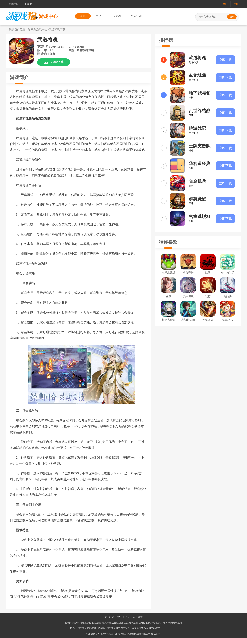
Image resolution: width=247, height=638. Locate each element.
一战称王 (207, 296)
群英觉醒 (197, 198)
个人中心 (136, 16)
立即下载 (225, 60)
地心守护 (188, 272)
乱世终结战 (199, 110)
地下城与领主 (199, 93)
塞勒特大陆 (188, 319)
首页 (83, 16)
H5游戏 (28, 4)
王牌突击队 (199, 145)
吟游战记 (197, 128)
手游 (99, 16)
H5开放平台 (123, 617)
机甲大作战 (168, 319)
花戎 (168, 296)
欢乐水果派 (168, 272)
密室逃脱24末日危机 (199, 217)
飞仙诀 (227, 296)
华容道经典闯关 (199, 164)
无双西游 (207, 319)
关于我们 (109, 617)
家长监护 (138, 617)
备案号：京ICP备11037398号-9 (113, 628)
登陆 (225, 4)
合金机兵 (197, 181)
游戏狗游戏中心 (37, 29)
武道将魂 (197, 57)
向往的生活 (227, 272)
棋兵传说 (188, 296)
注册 (236, 4)
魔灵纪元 (227, 319)
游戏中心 (13, 4)
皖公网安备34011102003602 (146, 628)
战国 (208, 272)
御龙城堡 (197, 75)
